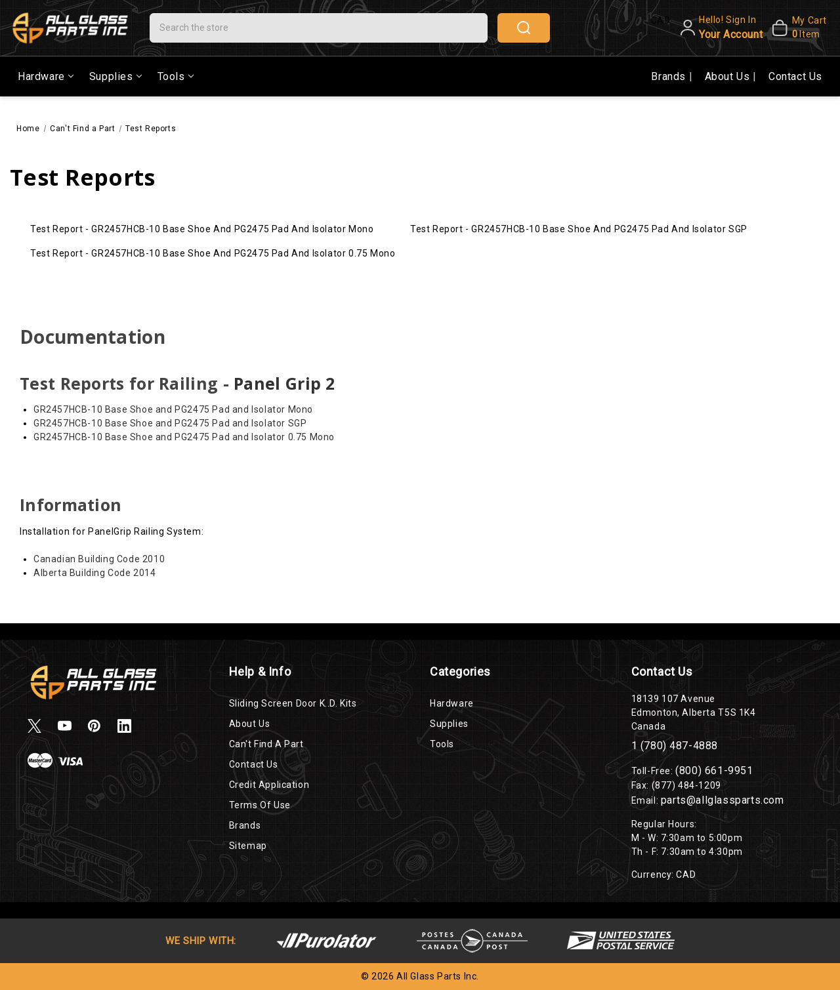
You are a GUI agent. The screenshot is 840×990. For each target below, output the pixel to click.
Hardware (46, 76)
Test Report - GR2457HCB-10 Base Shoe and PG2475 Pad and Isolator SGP (578, 229)
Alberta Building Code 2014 (94, 572)
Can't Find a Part (266, 744)
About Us (729, 76)
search (523, 27)
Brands (669, 76)
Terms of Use (260, 805)
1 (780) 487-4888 (675, 745)
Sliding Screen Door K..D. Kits (293, 703)
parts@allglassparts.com (722, 800)
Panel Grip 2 (284, 383)
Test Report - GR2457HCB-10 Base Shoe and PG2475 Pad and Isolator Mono (201, 229)
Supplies (115, 76)
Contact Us (795, 76)
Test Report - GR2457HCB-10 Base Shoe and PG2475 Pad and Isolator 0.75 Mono (212, 253)
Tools (176, 76)
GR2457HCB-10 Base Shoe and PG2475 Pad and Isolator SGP (169, 423)
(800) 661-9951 (714, 770)
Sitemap (248, 845)
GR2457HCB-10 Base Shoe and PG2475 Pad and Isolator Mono (173, 409)
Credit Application (269, 784)
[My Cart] (797, 27)
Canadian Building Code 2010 (99, 559)
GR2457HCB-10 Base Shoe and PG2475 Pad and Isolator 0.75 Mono (184, 437)
